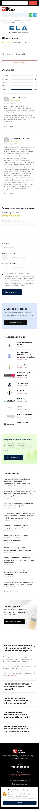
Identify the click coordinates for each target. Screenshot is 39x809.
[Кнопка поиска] (4, 3)
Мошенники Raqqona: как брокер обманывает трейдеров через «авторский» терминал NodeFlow (17, 481)
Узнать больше (13, 457)
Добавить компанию (15, 322)
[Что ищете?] (15, 3)
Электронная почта (9, 264)
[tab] (8, 54)
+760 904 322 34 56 (19, 767)
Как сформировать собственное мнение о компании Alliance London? (19, 714)
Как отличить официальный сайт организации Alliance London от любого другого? (19, 648)
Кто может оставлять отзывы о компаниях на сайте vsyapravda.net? (19, 700)
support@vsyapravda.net (19, 775)
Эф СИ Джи (21, 391)
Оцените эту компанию (11, 213)
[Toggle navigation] (35, 9)
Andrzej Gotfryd (23, 365)
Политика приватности (19, 780)
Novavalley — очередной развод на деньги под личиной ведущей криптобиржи (17, 572)
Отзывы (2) (20, 54)
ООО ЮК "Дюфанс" (24, 415)
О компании (8, 54)
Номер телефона (8, 253)
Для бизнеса (33, 3)
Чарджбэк (5, 46)
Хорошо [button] (19, 803)
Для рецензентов (19, 784)
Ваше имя (5, 243)
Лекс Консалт (22, 422)
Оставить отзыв (19, 63)
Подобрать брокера (14, 622)
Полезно (9, 127)
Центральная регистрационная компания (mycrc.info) (26, 354)
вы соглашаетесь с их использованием (22, 797)
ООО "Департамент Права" (24, 343)
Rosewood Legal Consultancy (23, 374)
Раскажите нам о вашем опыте (13, 221)
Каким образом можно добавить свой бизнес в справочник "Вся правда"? (19, 728)
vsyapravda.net (10, 675)
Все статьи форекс (11, 591)
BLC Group (21, 399)
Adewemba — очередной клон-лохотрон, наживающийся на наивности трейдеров (16, 538)
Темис (19, 407)
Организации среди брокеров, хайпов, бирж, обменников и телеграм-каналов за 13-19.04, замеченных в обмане (19, 515)
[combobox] (5, 257)
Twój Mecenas (22, 383)
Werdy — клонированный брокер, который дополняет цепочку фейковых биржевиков (19, 560)
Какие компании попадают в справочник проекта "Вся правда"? (19, 686)
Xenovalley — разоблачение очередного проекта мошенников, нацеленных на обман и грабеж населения (19, 493)
